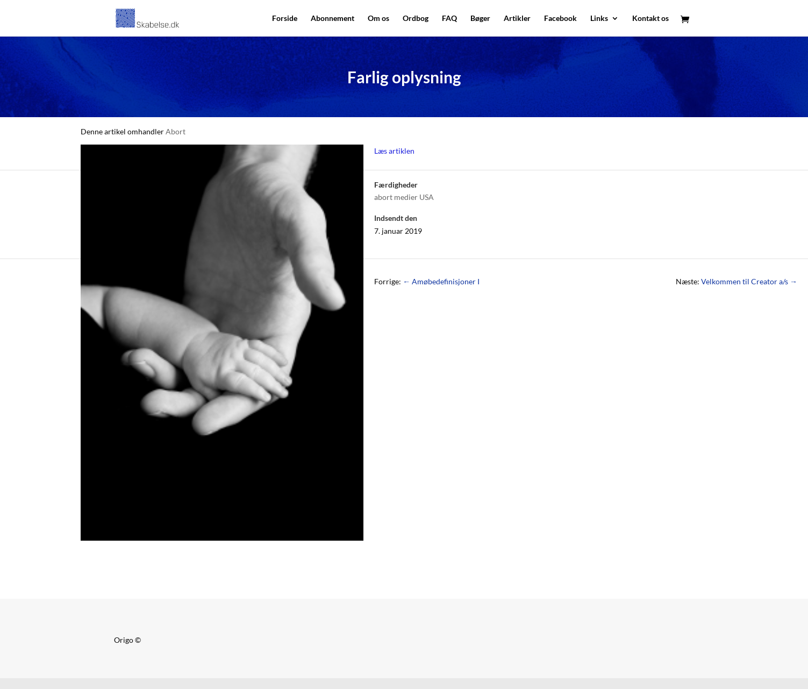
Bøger (480, 19)
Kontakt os (650, 19)
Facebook (560, 19)
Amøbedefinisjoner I (441, 281)
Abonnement (332, 19)
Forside (284, 19)
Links (599, 19)
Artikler (517, 19)
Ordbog (415, 19)
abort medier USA (404, 197)
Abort (175, 131)
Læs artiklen (394, 150)
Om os (378, 19)
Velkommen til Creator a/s (749, 281)
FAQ (449, 19)
